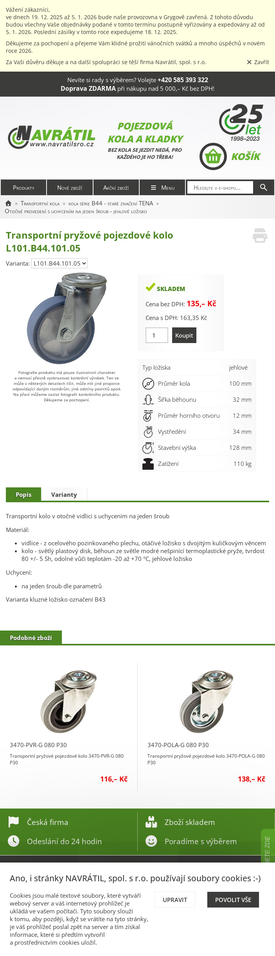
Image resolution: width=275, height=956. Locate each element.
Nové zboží (69, 187)
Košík (229, 156)
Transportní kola (40, 203)
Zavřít (258, 62)
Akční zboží (116, 187)
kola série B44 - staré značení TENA (110, 203)
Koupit (184, 335)
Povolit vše (233, 900)
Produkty (23, 187)
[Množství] (157, 335)
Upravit (175, 900)
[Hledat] (263, 187)
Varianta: (18, 263)
